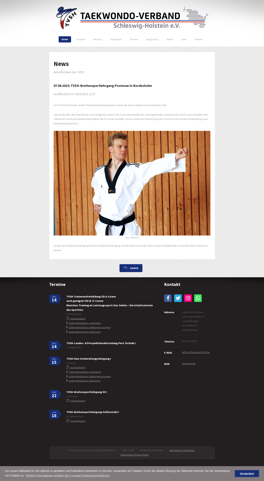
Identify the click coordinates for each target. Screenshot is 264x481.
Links (183, 39)
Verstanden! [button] (247, 473)
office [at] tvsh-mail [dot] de (196, 352)
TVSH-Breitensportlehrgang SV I (86, 392)
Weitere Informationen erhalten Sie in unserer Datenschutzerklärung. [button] (68, 475)
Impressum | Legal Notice (182, 450)
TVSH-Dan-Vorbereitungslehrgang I (88, 358)
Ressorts (97, 39)
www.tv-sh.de (188, 363)
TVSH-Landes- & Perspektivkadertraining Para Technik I (101, 343)
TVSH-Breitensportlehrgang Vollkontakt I (92, 412)
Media (170, 39)
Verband (80, 39)
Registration (152, 39)
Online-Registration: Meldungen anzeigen (90, 327)
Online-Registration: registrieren (85, 323)
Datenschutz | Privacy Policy (135, 454)
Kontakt (198, 39)
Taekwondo (116, 39)
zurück (134, 268)
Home (65, 39)
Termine (134, 39)
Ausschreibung (77, 318)
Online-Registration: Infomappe (85, 331)
